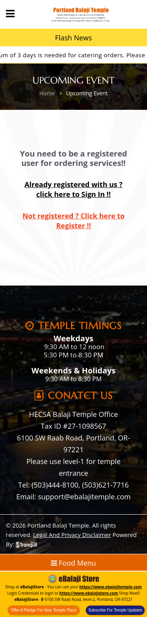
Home (47, 93)
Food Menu (73, 563)
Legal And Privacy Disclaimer (72, 535)
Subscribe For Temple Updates (115, 610)
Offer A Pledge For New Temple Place (44, 610)
